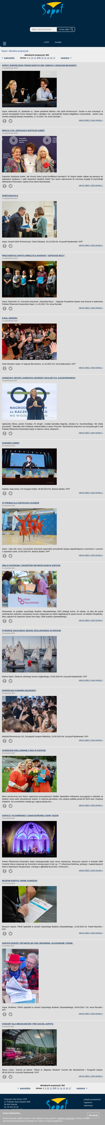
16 (51, 58)
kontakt (58, 42)
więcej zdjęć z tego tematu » (91, 120)
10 (32, 58)
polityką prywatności (66, 1118)
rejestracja (88, 1105)
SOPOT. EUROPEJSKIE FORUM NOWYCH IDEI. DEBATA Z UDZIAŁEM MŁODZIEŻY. (39, 65)
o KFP (46, 42)
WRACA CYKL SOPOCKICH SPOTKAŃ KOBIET (23, 130)
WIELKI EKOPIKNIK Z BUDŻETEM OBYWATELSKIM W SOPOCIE (31, 565)
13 (42, 58)
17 (54, 58)
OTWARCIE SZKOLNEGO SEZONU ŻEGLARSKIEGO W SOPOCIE (31, 630)
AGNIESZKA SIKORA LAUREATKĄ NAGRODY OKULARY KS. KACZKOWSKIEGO (38, 378)
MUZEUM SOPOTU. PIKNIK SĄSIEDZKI (19, 881)
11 (35, 58)
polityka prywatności (92, 1099)
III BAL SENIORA (9, 318)
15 (48, 58)
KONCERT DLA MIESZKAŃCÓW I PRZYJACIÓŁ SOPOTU (27, 1024)
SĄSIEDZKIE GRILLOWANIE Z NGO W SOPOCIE (24, 750)
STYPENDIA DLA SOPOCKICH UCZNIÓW (20, 503)
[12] (38, 58)
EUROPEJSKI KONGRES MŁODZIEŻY (19, 690)
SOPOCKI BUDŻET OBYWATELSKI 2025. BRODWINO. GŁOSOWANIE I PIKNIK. (37, 943)
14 (45, 58)
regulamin (88, 1102)
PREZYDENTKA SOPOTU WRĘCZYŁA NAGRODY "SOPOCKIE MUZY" (33, 255)
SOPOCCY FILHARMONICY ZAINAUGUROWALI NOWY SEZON (30, 815)
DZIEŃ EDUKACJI (10, 196)
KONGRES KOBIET (11, 443)
